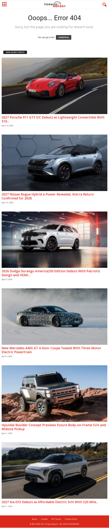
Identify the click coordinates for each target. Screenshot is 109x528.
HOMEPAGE (63, 37)
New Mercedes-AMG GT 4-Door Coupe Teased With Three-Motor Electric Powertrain (51, 350)
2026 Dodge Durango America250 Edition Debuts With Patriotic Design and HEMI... (51, 273)
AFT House (56, 519)
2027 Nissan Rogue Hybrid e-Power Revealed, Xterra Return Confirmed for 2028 (48, 196)
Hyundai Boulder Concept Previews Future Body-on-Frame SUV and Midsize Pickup (54, 427)
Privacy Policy (71, 519)
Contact (44, 519)
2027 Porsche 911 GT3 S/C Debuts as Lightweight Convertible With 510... (53, 119)
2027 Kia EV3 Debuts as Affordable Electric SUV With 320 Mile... (50, 502)
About (34, 519)
